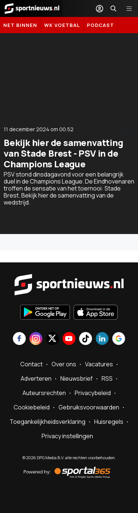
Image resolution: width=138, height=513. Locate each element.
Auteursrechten (44, 393)
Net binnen (20, 25)
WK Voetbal (62, 25)
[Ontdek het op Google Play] (45, 313)
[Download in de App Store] (96, 313)
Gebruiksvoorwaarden (89, 407)
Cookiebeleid (32, 407)
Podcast (100, 25)
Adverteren (36, 378)
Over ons (64, 364)
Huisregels (108, 422)
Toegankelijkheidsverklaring (47, 422)
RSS (107, 378)
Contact (31, 364)
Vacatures (99, 364)
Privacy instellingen (67, 436)
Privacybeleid (93, 393)
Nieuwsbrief (76, 378)
